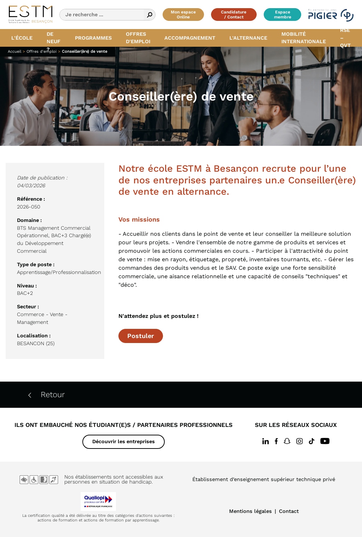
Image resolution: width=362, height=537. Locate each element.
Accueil (14, 51)
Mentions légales (250, 511)
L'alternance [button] (248, 38)
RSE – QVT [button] (345, 38)
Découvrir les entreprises (123, 441)
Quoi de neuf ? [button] (53, 38)
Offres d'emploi (42, 51)
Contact (289, 511)
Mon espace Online (183, 14)
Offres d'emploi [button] (138, 38)
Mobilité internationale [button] (303, 38)
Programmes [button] (93, 38)
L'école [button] (22, 38)
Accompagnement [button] (189, 38)
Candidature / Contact (233, 14)
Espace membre (282, 14)
